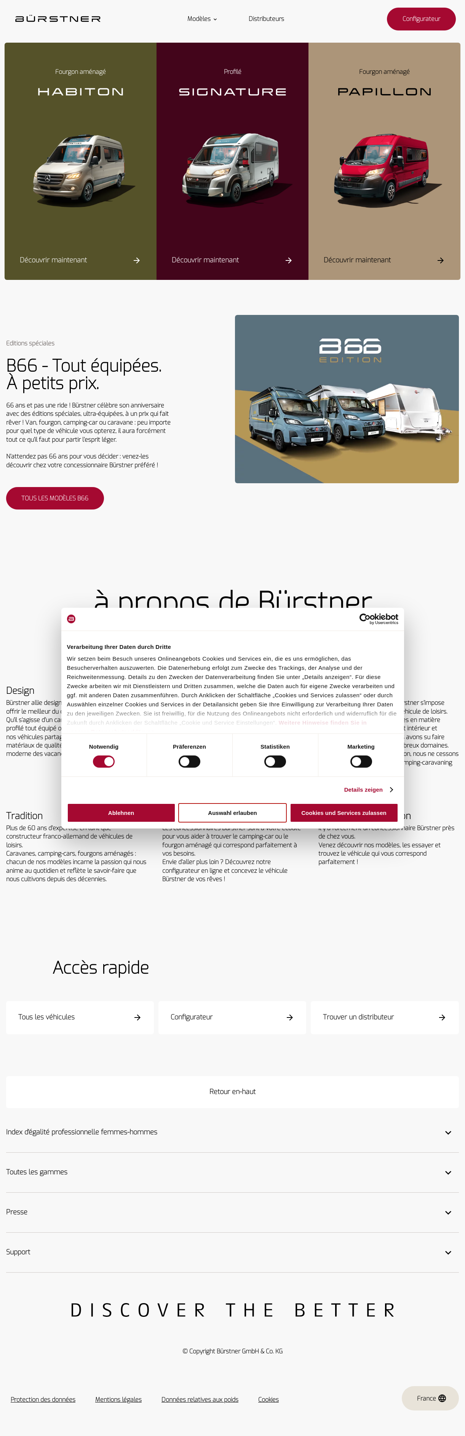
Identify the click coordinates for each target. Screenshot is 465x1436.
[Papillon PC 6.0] (384, 172)
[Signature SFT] (232, 172)
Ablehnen (121, 813)
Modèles (202, 19)
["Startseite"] (58, 19)
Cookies (268, 1401)
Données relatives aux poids (199, 1401)
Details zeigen (363, 789)
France (432, 1399)
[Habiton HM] (80, 172)
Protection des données (43, 1401)
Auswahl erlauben (232, 813)
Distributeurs (266, 19)
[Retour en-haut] (232, 1093)
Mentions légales (118, 1401)
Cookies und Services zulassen (343, 813)
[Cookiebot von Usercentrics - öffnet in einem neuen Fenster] (365, 619)
